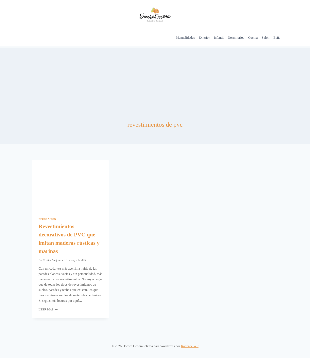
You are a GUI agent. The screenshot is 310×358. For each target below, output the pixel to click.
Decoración (47, 219)
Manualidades (185, 37)
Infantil (219, 37)
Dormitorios (236, 37)
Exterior (204, 37)
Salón (265, 37)
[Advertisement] (155, 75)
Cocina (253, 37)
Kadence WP (189, 346)
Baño (277, 37)
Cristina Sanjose (51, 260)
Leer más (48, 309)
